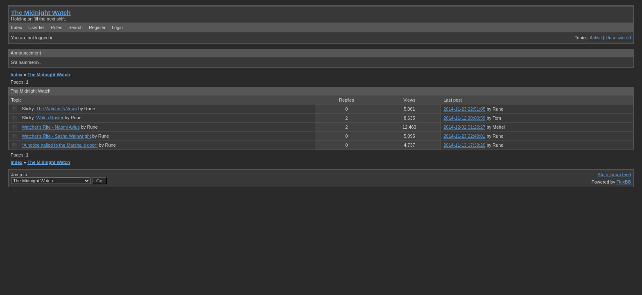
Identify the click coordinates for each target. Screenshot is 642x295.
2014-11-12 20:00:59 (464, 118)
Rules (56, 27)
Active (596, 37)
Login (117, 27)
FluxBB (624, 181)
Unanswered (618, 37)
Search (75, 27)
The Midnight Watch (41, 12)
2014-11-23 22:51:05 (464, 109)
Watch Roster (49, 117)
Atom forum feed (614, 174)
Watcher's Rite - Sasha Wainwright (56, 136)
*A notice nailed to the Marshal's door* (60, 145)
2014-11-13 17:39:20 (464, 145)
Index (16, 27)
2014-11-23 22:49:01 (464, 136)
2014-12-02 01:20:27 (464, 127)
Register (97, 27)
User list (36, 27)
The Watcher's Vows (56, 108)
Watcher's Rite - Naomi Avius (50, 127)
